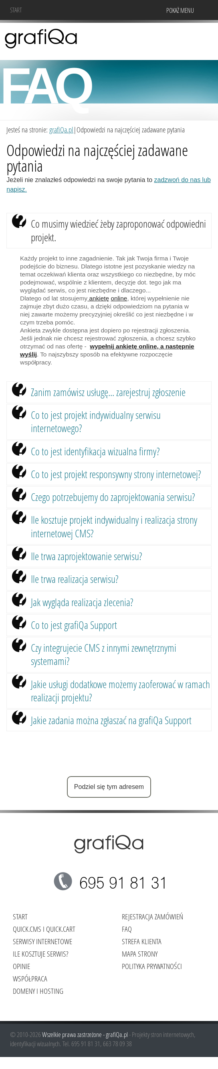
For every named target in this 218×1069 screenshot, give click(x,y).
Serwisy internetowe (42, 941)
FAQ (127, 929)
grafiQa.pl (61, 129)
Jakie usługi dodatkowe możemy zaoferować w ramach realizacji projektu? (120, 690)
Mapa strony (139, 954)
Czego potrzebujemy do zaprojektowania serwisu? (113, 497)
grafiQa (41, 38)
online (119, 298)
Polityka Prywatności (152, 966)
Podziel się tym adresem (109, 786)
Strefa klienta (141, 941)
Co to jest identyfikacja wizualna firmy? (95, 451)
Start (16, 10)
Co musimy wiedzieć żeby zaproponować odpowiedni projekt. (118, 230)
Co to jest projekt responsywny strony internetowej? (116, 474)
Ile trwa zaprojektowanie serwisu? (86, 556)
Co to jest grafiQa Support (74, 625)
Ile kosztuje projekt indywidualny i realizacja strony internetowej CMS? (114, 526)
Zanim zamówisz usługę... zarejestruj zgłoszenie (108, 392)
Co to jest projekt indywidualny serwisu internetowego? (96, 421)
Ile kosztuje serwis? (40, 954)
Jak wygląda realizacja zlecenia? (82, 602)
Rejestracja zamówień (152, 916)
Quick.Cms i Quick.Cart (44, 929)
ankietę (98, 298)
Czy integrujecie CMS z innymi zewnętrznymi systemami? (103, 654)
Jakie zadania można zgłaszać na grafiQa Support (111, 720)
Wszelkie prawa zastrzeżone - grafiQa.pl (85, 1034)
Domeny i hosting (38, 991)
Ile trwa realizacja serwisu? (74, 579)
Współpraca (30, 978)
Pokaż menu (180, 10)
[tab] (108, 230)
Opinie (21, 966)
